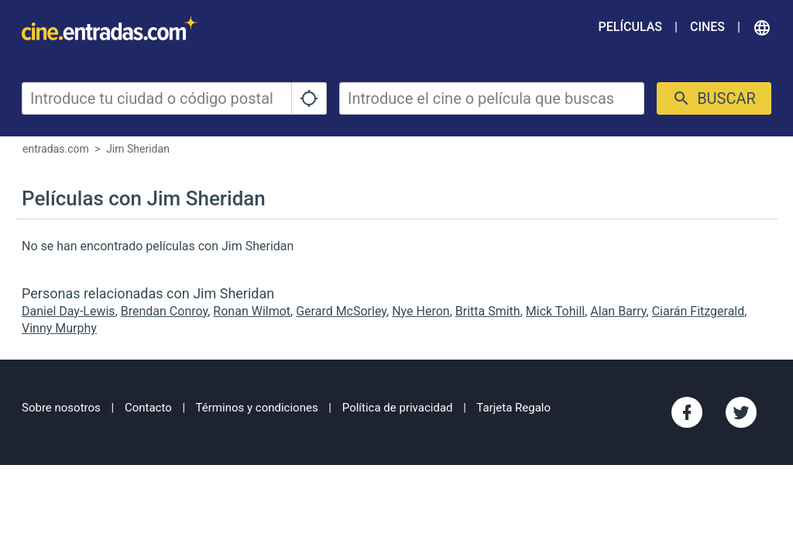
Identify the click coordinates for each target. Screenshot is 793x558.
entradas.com (55, 149)
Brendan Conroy (164, 311)
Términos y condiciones (257, 408)
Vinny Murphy (59, 328)
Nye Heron (420, 311)
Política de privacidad (397, 408)
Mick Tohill (555, 311)
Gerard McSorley (341, 311)
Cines (707, 26)
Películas (630, 26)
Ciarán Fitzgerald (698, 311)
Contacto (148, 408)
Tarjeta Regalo (513, 408)
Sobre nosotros (61, 408)
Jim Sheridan (138, 149)
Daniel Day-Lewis (68, 311)
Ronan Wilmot (251, 311)
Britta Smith (487, 311)
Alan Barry (618, 311)
